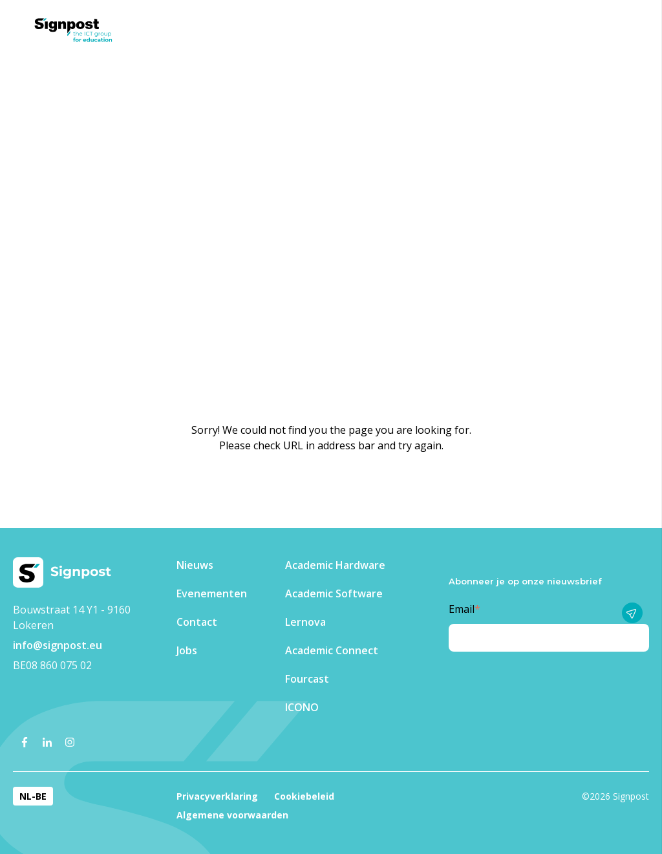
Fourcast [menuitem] (307, 679)
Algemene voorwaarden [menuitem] (232, 815)
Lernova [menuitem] (305, 622)
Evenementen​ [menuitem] (211, 593)
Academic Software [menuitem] (334, 593)
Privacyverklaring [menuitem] (217, 796)
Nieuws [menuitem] (194, 565)
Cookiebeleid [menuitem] (304, 796)
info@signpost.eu (57, 645)
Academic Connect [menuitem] (331, 650)
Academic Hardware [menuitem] (335, 565)
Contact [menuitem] (196, 622)
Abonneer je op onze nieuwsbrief (525, 581)
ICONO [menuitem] (302, 707)
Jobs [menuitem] (186, 650)
